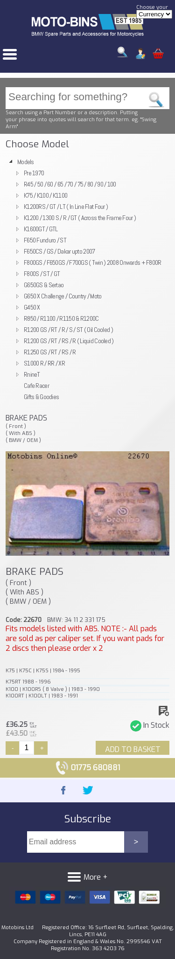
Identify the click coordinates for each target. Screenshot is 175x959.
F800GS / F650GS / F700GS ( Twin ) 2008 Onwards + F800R (92, 262)
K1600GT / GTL (41, 229)
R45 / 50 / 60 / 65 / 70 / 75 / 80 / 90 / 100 (70, 184)
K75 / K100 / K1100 (45, 195)
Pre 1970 (34, 173)
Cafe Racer (36, 385)
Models (25, 162)
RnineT (32, 374)
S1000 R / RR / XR (44, 363)
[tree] (87, 279)
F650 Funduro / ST (45, 240)
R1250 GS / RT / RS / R (50, 352)
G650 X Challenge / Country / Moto (63, 296)
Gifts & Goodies (41, 397)
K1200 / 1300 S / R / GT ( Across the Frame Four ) (80, 218)
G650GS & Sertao (43, 285)
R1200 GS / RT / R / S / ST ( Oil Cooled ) (68, 329)
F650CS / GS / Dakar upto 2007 (59, 251)
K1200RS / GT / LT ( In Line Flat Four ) (66, 206)
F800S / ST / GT (42, 273)
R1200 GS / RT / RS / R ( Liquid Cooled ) (69, 341)
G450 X (32, 307)
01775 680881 (87, 768)
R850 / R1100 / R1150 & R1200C (61, 318)
